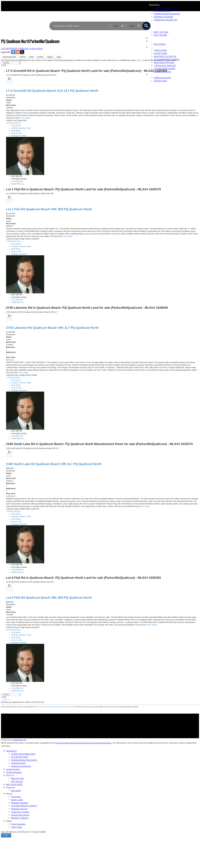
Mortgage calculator (19, 136)
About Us (10, 775)
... (7, 700)
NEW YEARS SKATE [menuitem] (157, 38)
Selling (152, 74)
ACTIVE (148, 19)
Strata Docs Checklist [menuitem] (165, 65)
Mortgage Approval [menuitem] (164, 62)
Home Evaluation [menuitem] (162, 77)
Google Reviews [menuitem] (13, 769)
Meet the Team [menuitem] (17, 778)
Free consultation (109, 729)
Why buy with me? (59, 723)
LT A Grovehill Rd (52, 90)
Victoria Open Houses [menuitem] (164, 68)
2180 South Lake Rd (54, 464)
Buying (152, 47)
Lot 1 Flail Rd (49, 209)
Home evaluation (109, 726)
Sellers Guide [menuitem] (160, 80)
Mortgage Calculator (60, 726)
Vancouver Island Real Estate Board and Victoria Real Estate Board (56, 707)
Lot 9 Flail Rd (49, 597)
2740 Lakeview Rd (52, 327)
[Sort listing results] (11, 63)
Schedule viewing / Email (21, 128)
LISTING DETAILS (13, 123)
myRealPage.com (19, 739)
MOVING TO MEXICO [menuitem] (162, 71)
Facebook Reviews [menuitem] (14, 772)
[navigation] (100, 789)
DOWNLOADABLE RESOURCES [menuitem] (24, 760)
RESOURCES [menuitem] (154, 4)
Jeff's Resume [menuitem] (17, 781)
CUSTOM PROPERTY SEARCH (14, 48)
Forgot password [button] (9, 57)
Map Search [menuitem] (160, 44)
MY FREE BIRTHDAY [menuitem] (162, 10)
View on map (16, 133)
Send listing (15, 131)
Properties (154, 41)
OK (6, 835)
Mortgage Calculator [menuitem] (165, 56)
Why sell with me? (109, 723)
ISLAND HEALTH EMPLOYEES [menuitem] (166, 7)
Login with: (6, 52)
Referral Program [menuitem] (18, 763)
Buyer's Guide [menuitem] (160, 53)
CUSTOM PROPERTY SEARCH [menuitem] (167, 59)
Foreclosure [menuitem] (160, 50)
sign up (140, 60)
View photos (16, 125)
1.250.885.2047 (17, 181)
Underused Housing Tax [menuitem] (21, 766)
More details (25, 118)
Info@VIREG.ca (17, 184)
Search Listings (58, 729)
